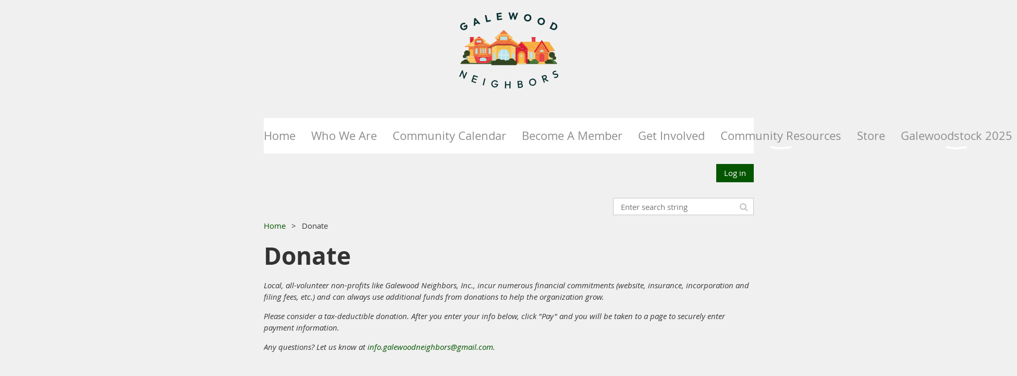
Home (275, 225)
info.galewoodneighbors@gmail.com (430, 347)
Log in (735, 173)
